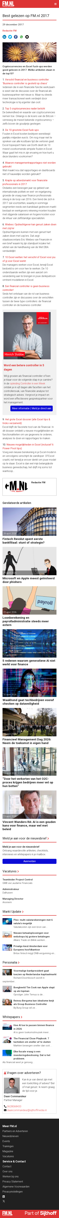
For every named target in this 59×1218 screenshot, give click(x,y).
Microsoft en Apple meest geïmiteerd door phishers (29, 580)
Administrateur (11, 889)
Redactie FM (10, 30)
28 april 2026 (9, 533)
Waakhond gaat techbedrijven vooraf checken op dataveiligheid (28, 701)
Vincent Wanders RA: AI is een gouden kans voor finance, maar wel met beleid (29, 825)
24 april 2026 (9, 572)
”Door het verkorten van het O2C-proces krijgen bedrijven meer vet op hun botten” (28, 782)
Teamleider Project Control (18, 879)
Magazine (8, 1151)
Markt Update (12, 911)
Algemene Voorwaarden (16, 1186)
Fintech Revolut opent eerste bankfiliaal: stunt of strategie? (24, 540)
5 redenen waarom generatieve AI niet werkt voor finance (29, 662)
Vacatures (10, 871)
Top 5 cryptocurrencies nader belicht (25, 108)
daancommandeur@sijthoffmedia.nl (27, 1110)
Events (6, 1141)
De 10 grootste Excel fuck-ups (22, 129)
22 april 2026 (9, 612)
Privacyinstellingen (13, 1191)
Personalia (10, 962)
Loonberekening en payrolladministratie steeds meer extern (26, 621)
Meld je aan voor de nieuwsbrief (25, 838)
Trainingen (8, 1146)
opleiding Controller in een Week (27, 383)
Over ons (7, 1171)
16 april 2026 (9, 694)
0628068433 (14, 1106)
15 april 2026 (9, 773)
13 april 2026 (9, 816)
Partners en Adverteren (15, 1131)
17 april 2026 (9, 655)
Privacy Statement (13, 1181)
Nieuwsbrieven (11, 1136)
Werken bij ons (11, 1176)
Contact (7, 1166)
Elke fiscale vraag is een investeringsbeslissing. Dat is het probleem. (32, 1055)
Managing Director (13, 898)
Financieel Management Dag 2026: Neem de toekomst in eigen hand (27, 741)
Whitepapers (11, 1017)
